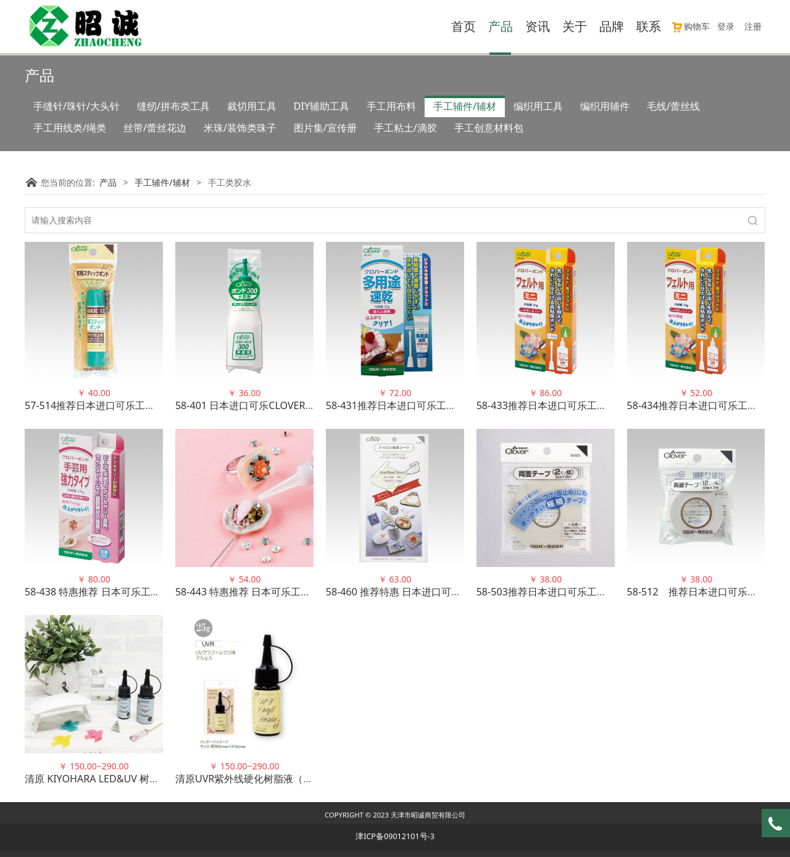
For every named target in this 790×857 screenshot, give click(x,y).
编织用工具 (538, 106)
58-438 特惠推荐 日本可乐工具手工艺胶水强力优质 (137, 591)
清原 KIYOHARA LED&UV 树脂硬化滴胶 (112, 778)
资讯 (537, 26)
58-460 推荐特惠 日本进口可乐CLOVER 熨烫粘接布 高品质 (454, 591)
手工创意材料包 (488, 128)
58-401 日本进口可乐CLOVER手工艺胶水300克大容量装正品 (308, 405)
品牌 (611, 26)
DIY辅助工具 (321, 106)
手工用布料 (391, 106)
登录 (725, 26)
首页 (463, 26)
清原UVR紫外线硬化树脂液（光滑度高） (263, 778)
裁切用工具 (251, 106)
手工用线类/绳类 (69, 128)
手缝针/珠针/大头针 (76, 106)
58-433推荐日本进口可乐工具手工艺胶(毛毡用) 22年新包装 (605, 405)
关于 (574, 26)
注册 (753, 26)
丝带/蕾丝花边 (154, 128)
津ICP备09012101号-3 (395, 836)
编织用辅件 (605, 106)
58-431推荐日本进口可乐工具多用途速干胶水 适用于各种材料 (461, 405)
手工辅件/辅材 (464, 106)
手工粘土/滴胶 (405, 128)
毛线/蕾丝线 (673, 106)
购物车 (690, 26)
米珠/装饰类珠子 (240, 128)
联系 (648, 26)
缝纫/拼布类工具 (173, 106)
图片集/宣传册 (325, 128)
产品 (500, 26)
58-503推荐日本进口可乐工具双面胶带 (561, 591)
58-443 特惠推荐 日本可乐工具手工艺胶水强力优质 (287, 591)
